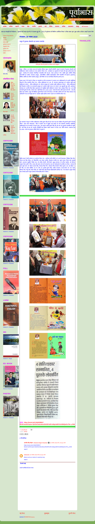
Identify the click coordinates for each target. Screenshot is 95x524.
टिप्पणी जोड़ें (23, 463)
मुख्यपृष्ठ (46, 513)
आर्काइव (5, 40)
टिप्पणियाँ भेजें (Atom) (30, 517)
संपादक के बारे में (6, 50)
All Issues (85, 26)
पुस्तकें (40, 26)
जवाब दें (25, 449)
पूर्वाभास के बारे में (6, 44)
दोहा (28, 26)
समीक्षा (63, 26)
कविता (11, 26)
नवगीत (34, 26)
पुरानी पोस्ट (72, 513)
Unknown (27, 454)
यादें (45, 26)
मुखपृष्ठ (4, 37)
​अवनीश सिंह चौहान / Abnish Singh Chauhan (35, 442)
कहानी (17, 26)
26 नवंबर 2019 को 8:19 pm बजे (37, 454)
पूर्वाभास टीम (5, 48)
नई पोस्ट (22, 513)
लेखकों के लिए (6, 46)
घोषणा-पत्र (5, 42)
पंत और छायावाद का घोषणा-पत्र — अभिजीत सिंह (13, 119)
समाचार (57, 26)
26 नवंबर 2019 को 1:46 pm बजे (57, 442)
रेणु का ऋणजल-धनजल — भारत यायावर (13, 96)
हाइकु (77, 26)
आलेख (4, 26)
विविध (50, 26)
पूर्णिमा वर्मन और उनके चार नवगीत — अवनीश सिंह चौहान (13, 86)
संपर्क (4, 53)
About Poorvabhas (8, 35)
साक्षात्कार (70, 26)
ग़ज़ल (23, 26)
